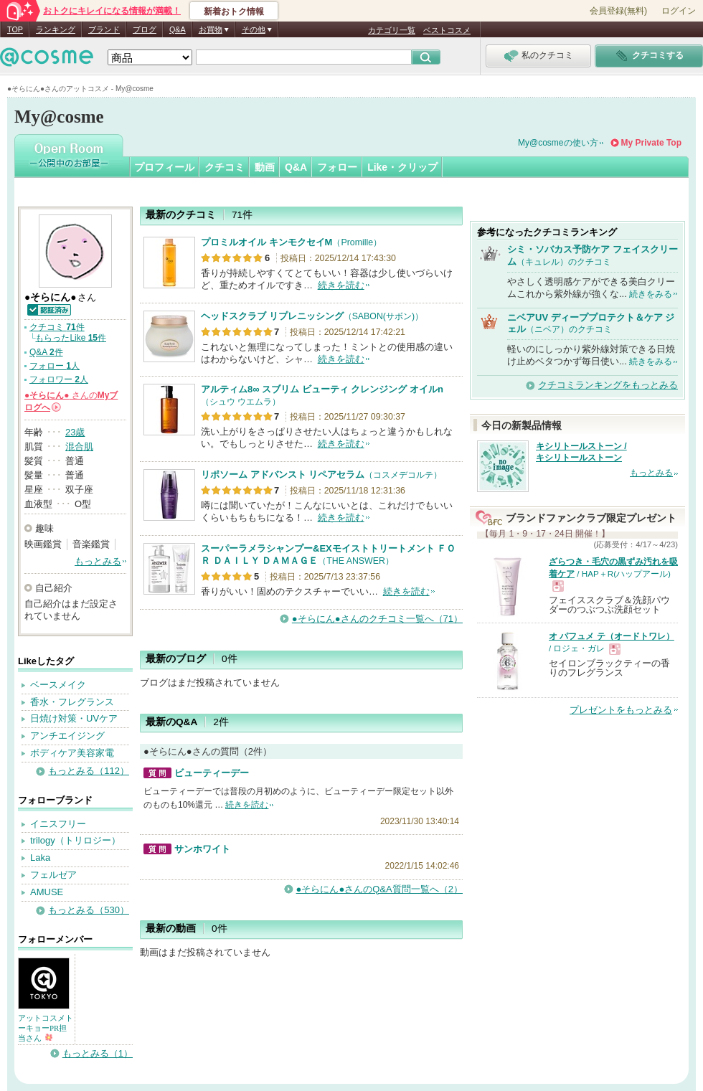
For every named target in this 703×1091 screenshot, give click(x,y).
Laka (40, 857)
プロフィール (164, 167)
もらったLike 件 (70, 338)
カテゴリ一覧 (391, 30)
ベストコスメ (447, 30)
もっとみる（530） (88, 910)
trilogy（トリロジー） (75, 840)
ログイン (678, 11)
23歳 (75, 432)
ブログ (144, 29)
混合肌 (79, 446)
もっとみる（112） (88, 770)
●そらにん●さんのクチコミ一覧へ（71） (377, 618)
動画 (265, 167)
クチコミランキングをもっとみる (608, 384)
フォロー (337, 167)
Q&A (177, 29)
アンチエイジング (67, 735)
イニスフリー (58, 823)
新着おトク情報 (234, 11)
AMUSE (46, 892)
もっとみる (98, 561)
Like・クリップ (402, 167)
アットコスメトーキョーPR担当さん (45, 1028)
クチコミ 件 (57, 327)
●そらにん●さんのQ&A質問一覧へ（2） (379, 889)
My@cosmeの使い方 (558, 143)
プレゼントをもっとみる (621, 709)
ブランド (104, 29)
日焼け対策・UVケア (74, 718)
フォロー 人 (54, 366)
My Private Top (651, 143)
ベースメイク (58, 684)
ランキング (55, 29)
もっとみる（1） (97, 1053)
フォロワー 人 (58, 379)
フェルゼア (53, 874)
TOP (15, 29)
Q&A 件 (46, 352)
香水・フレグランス (72, 701)
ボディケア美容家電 (72, 752)
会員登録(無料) (618, 11)
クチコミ (224, 167)
